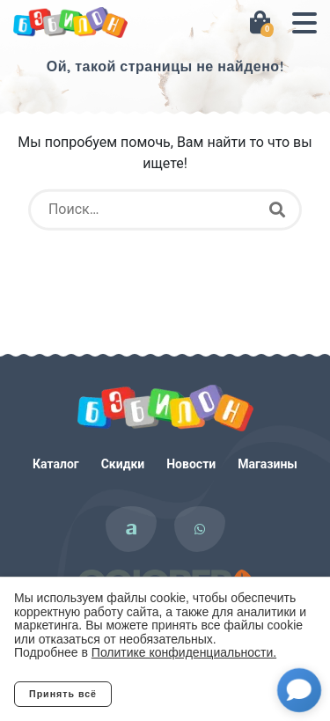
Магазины (267, 464)
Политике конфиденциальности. (184, 652)
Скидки (123, 464)
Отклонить (181, 694)
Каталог (56, 464)
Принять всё (63, 694)
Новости (191, 464)
